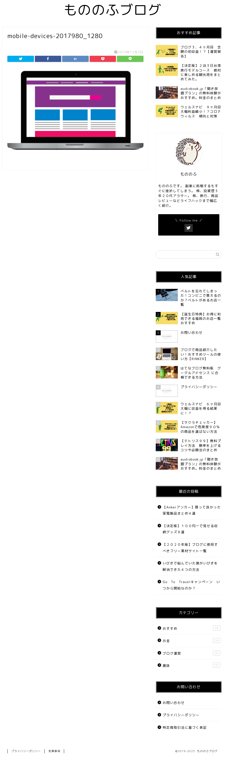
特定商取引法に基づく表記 (185, 727)
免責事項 (54, 751)
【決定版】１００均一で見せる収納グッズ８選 (190, 528)
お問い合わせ (174, 702)
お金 (191, 640)
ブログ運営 (191, 653)
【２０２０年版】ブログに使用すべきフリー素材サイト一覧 (190, 547)
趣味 (191, 665)
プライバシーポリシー (181, 715)
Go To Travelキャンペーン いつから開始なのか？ (191, 584)
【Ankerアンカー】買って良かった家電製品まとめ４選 (192, 510)
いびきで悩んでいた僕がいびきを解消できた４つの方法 (190, 566)
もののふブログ (113, 9)
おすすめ (191, 628)
